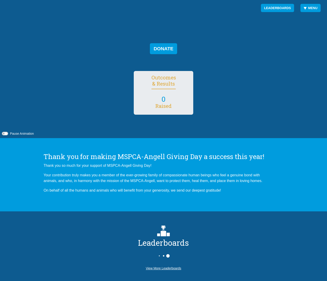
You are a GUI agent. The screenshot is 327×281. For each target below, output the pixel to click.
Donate (163, 48)
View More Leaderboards (163, 268)
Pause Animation (22, 133)
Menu (310, 8)
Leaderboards (277, 8)
